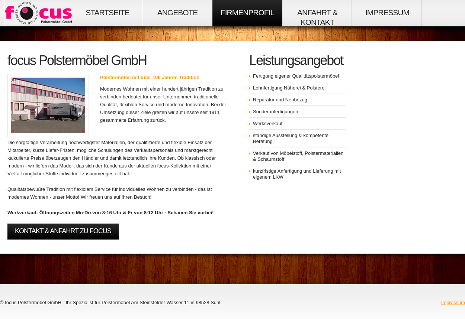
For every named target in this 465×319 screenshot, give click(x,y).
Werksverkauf (267, 123)
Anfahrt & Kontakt (317, 17)
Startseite (107, 12)
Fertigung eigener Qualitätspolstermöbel (296, 76)
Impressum (387, 12)
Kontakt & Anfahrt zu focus (63, 231)
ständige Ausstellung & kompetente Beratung (290, 138)
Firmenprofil (247, 12)
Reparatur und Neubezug (280, 99)
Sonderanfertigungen (275, 111)
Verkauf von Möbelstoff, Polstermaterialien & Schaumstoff (298, 156)
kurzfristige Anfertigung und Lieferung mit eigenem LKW (297, 174)
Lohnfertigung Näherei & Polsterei (289, 88)
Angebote (177, 12)
